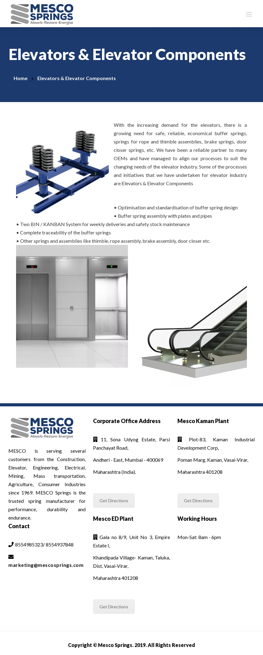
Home (21, 78)
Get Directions (114, 500)
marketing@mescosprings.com (45, 565)
